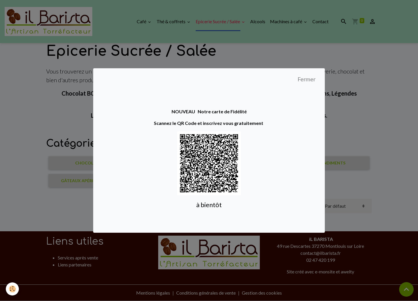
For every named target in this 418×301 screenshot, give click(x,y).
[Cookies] (12, 288)
